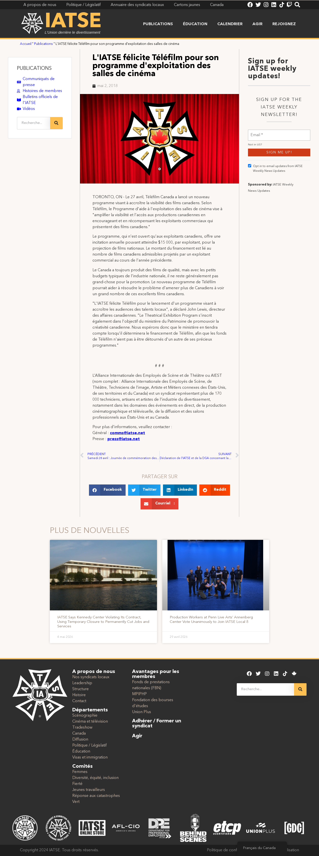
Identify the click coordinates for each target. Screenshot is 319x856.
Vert (76, 802)
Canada (79, 734)
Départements (90, 710)
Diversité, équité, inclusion (95, 778)
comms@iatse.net (127, 433)
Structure (80, 689)
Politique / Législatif (89, 746)
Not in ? (255, 170)
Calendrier (229, 24)
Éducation (195, 24)
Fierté (77, 784)
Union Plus (141, 712)
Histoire (79, 695)
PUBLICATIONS (34, 68)
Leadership (82, 683)
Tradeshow (82, 728)
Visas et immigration (90, 758)
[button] (107, 490)
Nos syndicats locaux (90, 677)
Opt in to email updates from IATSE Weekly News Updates (275, 194)
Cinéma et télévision (90, 722)
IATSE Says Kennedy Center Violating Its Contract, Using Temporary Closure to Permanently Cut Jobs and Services (103, 622)
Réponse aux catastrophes (96, 796)
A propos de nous (93, 671)
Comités (82, 766)
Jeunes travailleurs (88, 790)
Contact (79, 701)
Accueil (25, 44)
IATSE (73, 22)
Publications (158, 24)
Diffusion (80, 740)
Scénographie (84, 716)
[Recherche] (56, 123)
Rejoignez (284, 24)
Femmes (79, 772)
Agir (257, 24)
